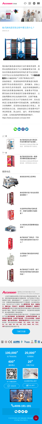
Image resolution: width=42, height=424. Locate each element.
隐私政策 (23, 418)
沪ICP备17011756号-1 (21, 420)
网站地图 (30, 418)
